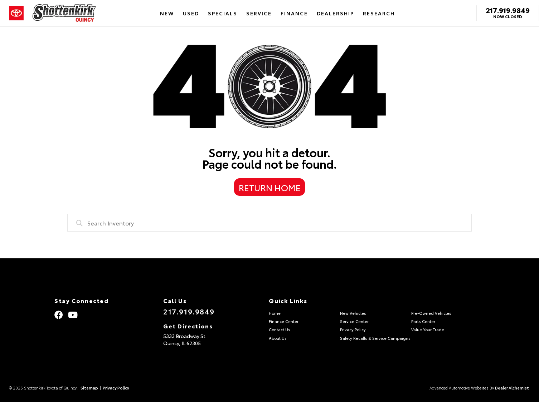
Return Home (270, 187)
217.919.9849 (508, 10)
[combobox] (269, 223)
